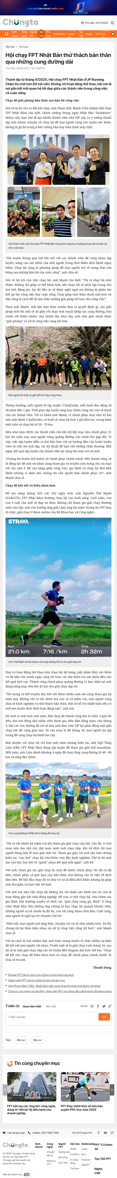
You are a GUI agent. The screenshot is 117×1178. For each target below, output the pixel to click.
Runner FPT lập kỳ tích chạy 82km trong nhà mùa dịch (41, 975)
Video (84, 1145)
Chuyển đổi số (51, 1149)
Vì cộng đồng (74, 1157)
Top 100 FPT (102, 1155)
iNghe (89, 33)
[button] (112, 1086)
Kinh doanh (15, 33)
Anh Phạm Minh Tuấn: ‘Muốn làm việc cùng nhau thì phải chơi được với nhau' (54, 986)
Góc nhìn (63, 1158)
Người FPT (33, 33)
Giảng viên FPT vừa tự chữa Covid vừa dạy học (36, 980)
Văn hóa (41, 33)
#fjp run (37, 1036)
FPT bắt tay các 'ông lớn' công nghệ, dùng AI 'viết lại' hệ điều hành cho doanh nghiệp (31, 1105)
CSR (97, 33)
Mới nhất (51, 1006)
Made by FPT (51, 1158)
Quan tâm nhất (32, 1006)
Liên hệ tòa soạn (14, 1128)
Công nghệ (24, 33)
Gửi (104, 1016)
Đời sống (62, 1153)
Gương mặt (64, 1147)
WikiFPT (86, 1161)
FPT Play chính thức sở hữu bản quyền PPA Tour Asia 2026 (82, 1104)
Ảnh (84, 1150)
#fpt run (21, 1036)
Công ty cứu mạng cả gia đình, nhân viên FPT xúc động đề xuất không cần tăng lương (59, 991)
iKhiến (73, 1145)
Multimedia (59, 33)
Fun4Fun (74, 1150)
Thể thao (48, 33)
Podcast (86, 1155)
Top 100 (81, 33)
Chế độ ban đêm (107, 34)
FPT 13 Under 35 (71, 34)
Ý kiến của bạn (58, 1017)
